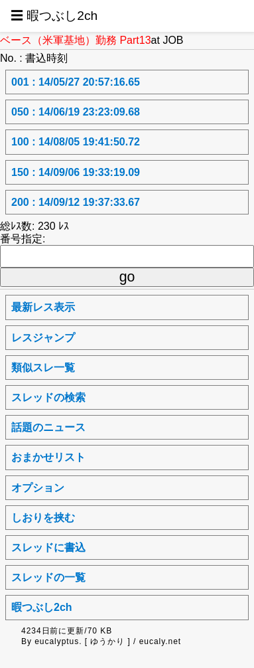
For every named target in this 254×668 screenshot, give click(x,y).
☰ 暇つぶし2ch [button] (54, 16)
